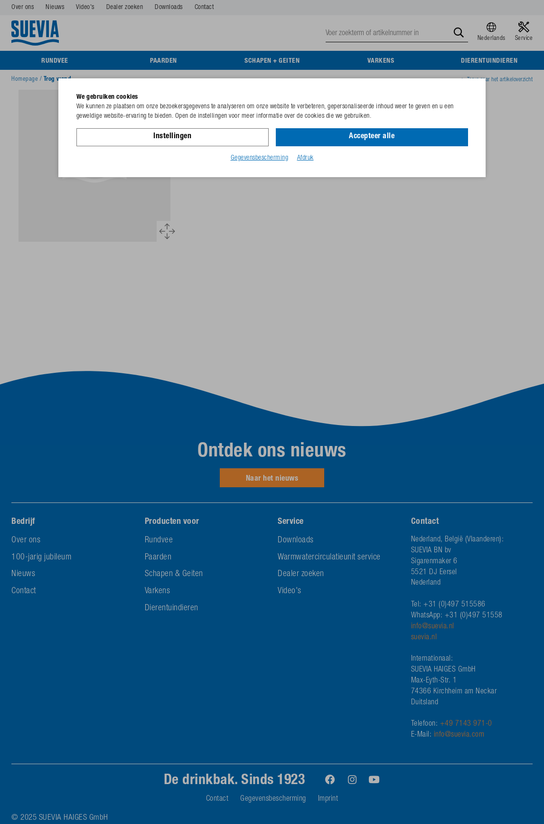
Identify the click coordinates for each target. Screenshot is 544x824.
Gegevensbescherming (260, 158)
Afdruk (305, 158)
